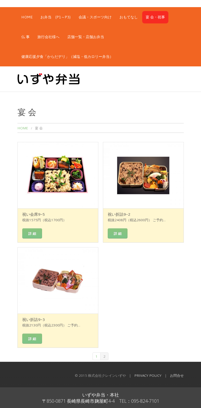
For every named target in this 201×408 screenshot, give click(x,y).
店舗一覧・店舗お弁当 (85, 36)
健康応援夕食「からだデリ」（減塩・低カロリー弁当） (67, 56)
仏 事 (25, 36)
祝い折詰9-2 (119, 214)
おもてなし (128, 17)
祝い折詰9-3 (33, 319)
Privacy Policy (147, 375)
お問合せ (177, 375)
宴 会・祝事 (155, 17)
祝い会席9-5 (33, 214)
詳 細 (32, 233)
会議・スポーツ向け (95, 17)
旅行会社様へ (48, 36)
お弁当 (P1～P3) (55, 17)
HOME (27, 17)
